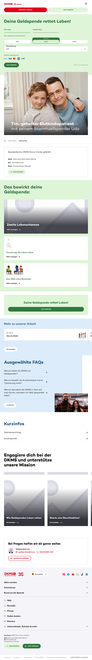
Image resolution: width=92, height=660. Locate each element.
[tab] (17, 30)
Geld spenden (68, 9)
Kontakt (9, 605)
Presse (9, 611)
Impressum (7, 657)
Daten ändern (12, 616)
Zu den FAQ (10, 405)
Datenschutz (28, 657)
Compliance (17, 657)
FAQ (7, 600)
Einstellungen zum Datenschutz (56, 657)
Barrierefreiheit (39, 657)
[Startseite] (5, 140)
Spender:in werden (25, 9)
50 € (17, 41)
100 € (46, 41)
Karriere (9, 621)
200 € (74, 41)
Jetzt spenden (11, 65)
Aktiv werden (12, 140)
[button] (17, 30)
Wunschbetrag (11, 46)
